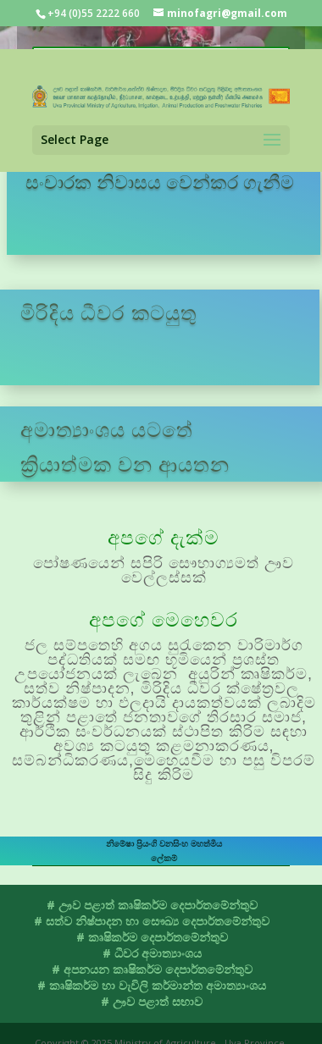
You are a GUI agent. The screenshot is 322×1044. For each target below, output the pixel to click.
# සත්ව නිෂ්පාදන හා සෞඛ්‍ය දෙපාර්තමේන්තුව (151, 921)
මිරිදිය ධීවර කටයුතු (108, 312)
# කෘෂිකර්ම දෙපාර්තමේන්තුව (152, 937)
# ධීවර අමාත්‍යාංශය (152, 953)
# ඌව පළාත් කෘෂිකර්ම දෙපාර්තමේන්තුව (152, 905)
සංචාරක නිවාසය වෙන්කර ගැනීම (159, 181)
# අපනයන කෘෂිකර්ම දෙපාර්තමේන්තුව (152, 969)
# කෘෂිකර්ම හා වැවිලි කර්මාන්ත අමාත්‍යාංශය (151, 985)
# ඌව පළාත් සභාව (152, 1001)
